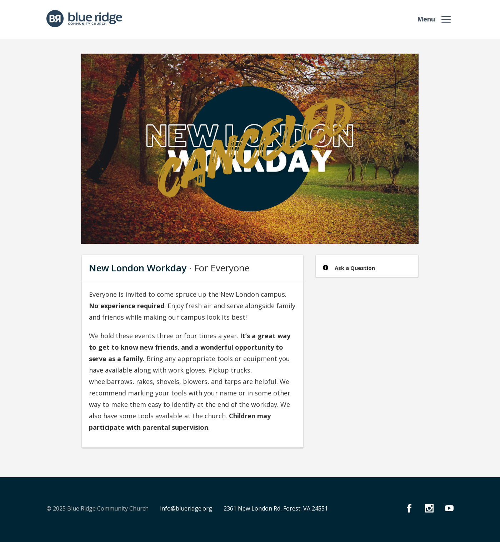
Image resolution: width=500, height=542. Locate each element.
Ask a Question (355, 267)
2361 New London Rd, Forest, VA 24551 (276, 508)
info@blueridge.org (186, 508)
